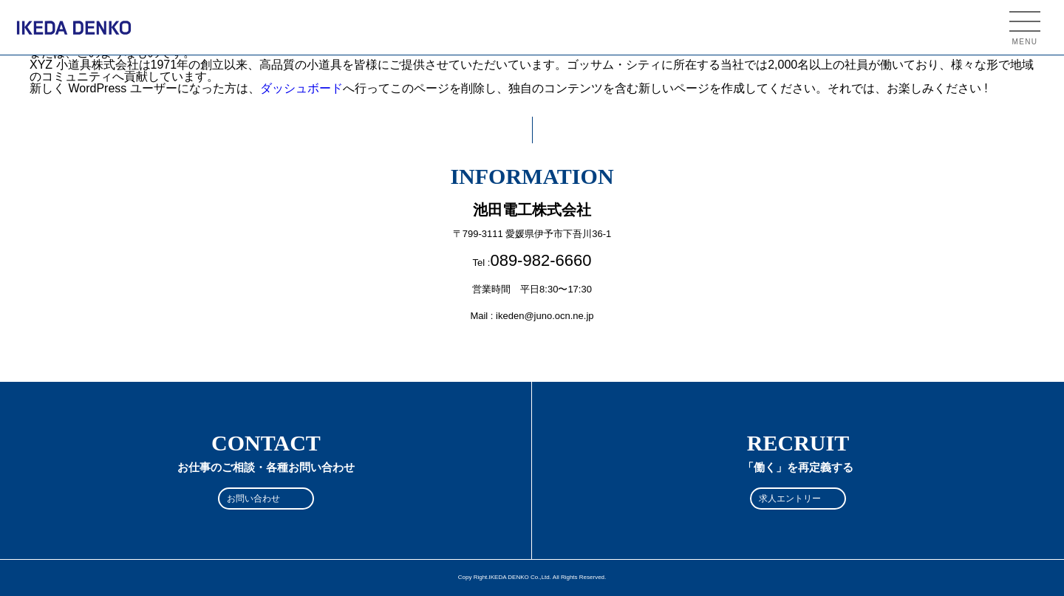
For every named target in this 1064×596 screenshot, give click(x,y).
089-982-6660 (540, 260)
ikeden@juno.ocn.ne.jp (544, 315)
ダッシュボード (301, 88)
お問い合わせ (253, 498)
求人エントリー (790, 498)
